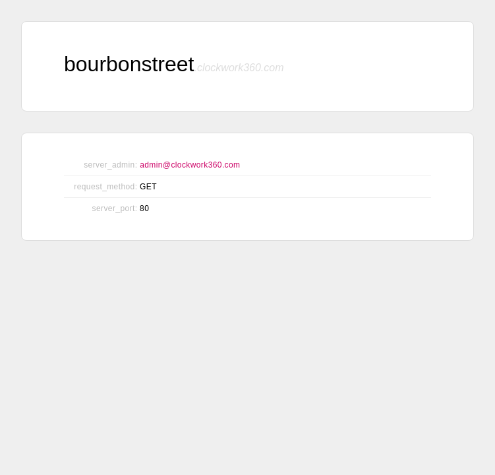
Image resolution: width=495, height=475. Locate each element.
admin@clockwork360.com (190, 165)
